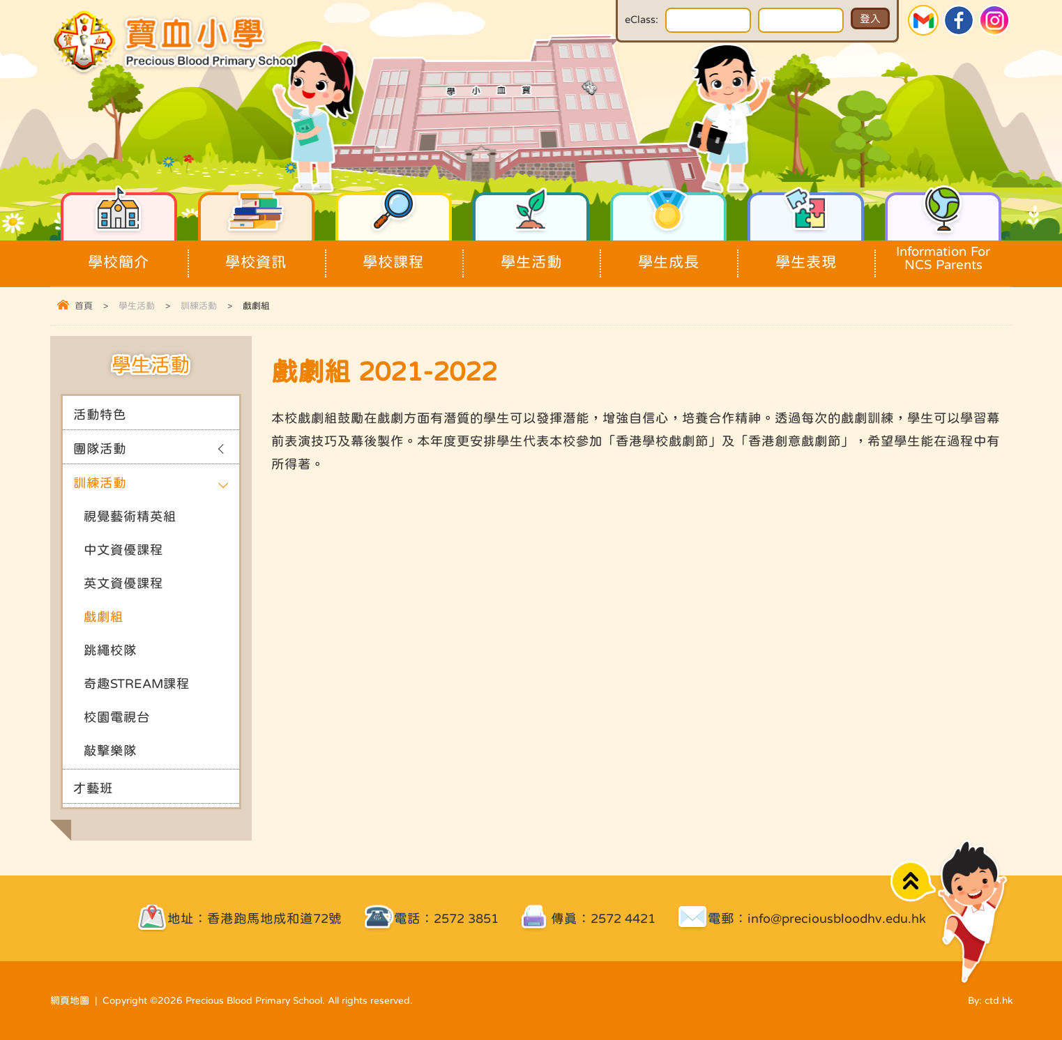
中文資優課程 (123, 549)
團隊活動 (99, 448)
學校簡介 (119, 254)
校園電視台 (117, 717)
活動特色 (99, 414)
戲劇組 (103, 616)
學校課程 (394, 254)
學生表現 (806, 254)
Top (913, 881)
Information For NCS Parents (943, 255)
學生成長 (668, 254)
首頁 (84, 305)
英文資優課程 (123, 583)
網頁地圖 (69, 1000)
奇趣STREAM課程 (137, 683)
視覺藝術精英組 (130, 516)
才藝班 (93, 788)
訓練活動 (199, 305)
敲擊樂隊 (110, 750)
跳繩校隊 (110, 650)
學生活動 (531, 254)
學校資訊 (256, 254)
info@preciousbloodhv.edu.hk (837, 918)
